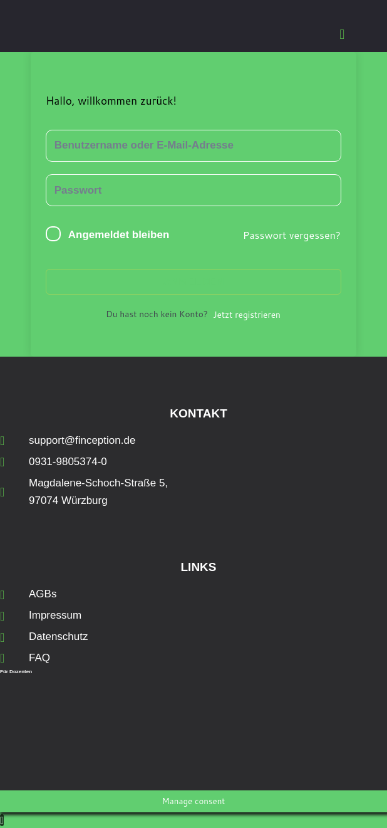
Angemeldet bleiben (119, 235)
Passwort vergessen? (292, 235)
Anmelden (193, 282)
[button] (342, 34)
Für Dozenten (16, 671)
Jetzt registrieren (247, 314)
